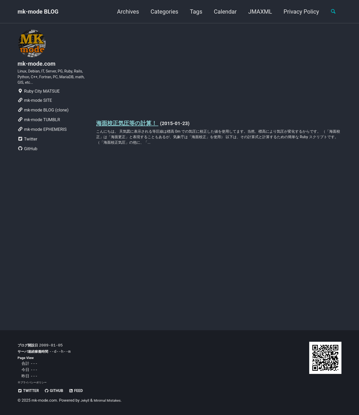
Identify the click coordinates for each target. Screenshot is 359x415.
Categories (161, 11)
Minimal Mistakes (110, 400)
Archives (124, 11)
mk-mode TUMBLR (39, 126)
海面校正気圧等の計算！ (133, 124)
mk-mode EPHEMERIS (42, 135)
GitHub (27, 155)
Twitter (27, 145)
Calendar (221, 11)
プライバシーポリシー (34, 382)
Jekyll (85, 400)
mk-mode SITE (35, 106)
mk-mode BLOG (38, 11)
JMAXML (256, 11)
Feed (83, 390)
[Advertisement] (218, 70)
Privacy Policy (297, 11)
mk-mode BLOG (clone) (43, 116)
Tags (192, 11)
